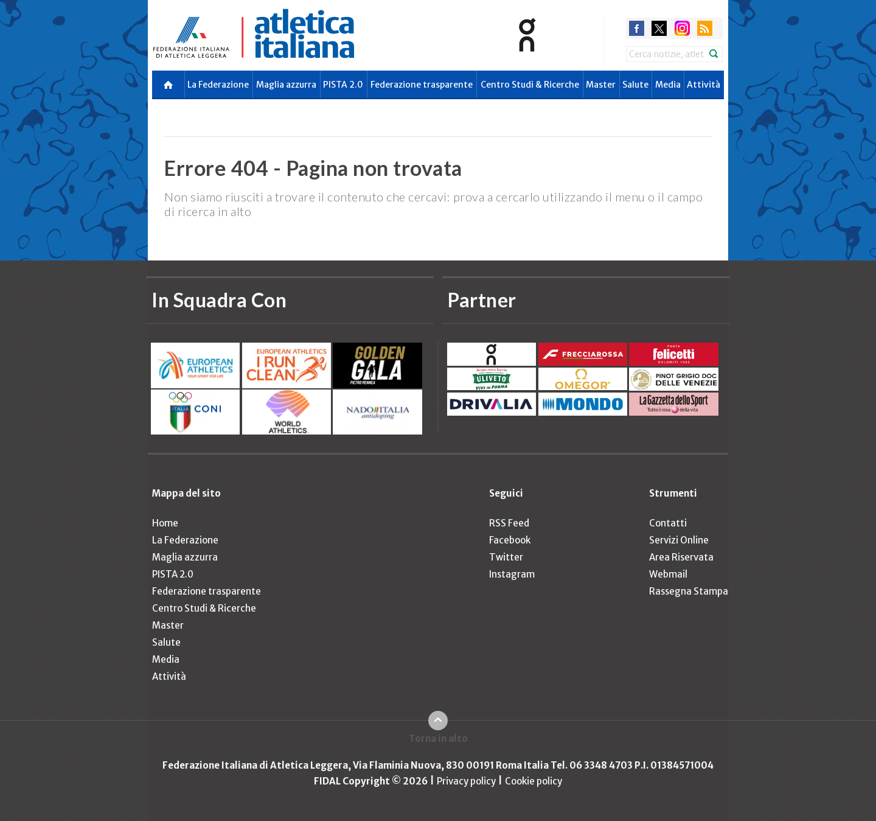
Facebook (509, 540)
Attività (703, 84)
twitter (659, 28)
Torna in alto (438, 738)
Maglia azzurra (286, 84)
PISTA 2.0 (343, 84)
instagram (682, 28)
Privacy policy (466, 781)
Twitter (506, 557)
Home (165, 523)
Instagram (512, 574)
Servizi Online (679, 540)
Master (601, 84)
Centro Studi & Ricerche (530, 84)
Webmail (668, 574)
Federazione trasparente (421, 84)
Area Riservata (681, 557)
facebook (636, 28)
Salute (635, 84)
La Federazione (218, 84)
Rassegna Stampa (688, 591)
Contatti (668, 523)
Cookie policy (533, 781)
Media (668, 84)
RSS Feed (509, 523)
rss (704, 28)
